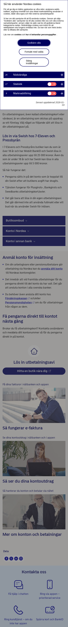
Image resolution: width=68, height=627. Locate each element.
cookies (18, 34)
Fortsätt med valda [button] (34, 51)
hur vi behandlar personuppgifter (41, 34)
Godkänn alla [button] (34, 43)
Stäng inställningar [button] (32, 62)
